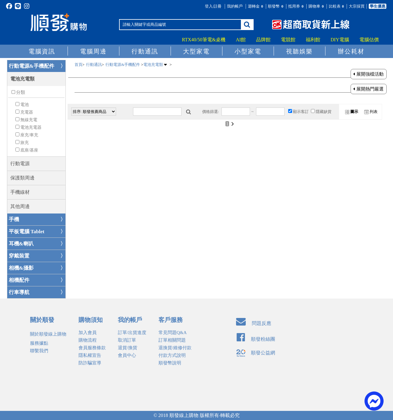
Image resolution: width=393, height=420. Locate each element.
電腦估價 (369, 39)
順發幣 (276, 6)
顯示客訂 (301, 111)
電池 (24, 104)
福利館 (313, 39)
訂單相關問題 (172, 340)
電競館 (288, 39)
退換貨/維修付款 (175, 347)
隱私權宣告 (89, 355)
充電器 (26, 112)
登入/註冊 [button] (213, 6)
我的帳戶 (235, 6)
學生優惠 (377, 6)
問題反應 (253, 323)
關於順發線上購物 (48, 334)
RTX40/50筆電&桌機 (203, 39)
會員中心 (127, 355)
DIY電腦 (340, 39)
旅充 (24, 142)
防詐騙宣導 (89, 362)
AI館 (241, 39)
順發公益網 (255, 352)
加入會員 (87, 332)
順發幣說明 (169, 362)
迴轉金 (256, 6)
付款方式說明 (172, 355)
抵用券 (296, 6)
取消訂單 (127, 340)
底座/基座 (29, 150)
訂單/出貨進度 (132, 332)
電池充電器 (31, 127)
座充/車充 (29, 135)
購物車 (316, 6)
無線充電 (28, 120)
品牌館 (263, 39)
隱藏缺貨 (323, 111)
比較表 (337, 6)
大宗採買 (357, 6)
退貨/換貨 (127, 347)
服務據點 (39, 343)
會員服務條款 (92, 347)
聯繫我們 (39, 350)
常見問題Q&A (172, 332)
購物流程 (87, 340)
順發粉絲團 (256, 339)
